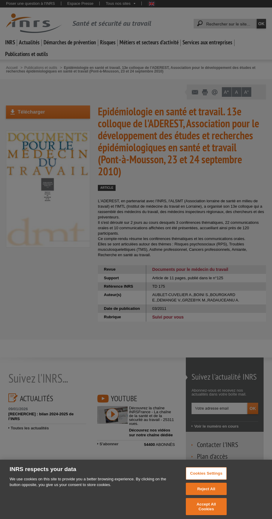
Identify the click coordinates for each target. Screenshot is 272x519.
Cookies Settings (206, 477)
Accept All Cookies (206, 510)
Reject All (206, 492)
